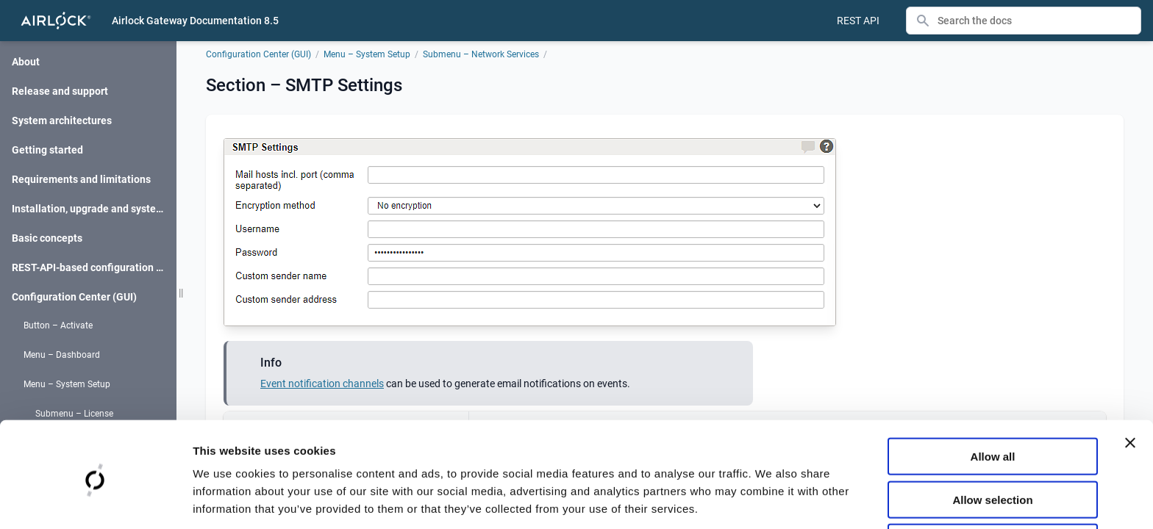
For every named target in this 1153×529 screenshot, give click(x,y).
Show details (772, 500)
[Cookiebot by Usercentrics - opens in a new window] (95, 500)
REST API (858, 20)
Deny (993, 487)
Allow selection (992, 443)
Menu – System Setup (367, 54)
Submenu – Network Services (481, 54)
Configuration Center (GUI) (258, 54)
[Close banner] (1130, 386)
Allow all (993, 400)
